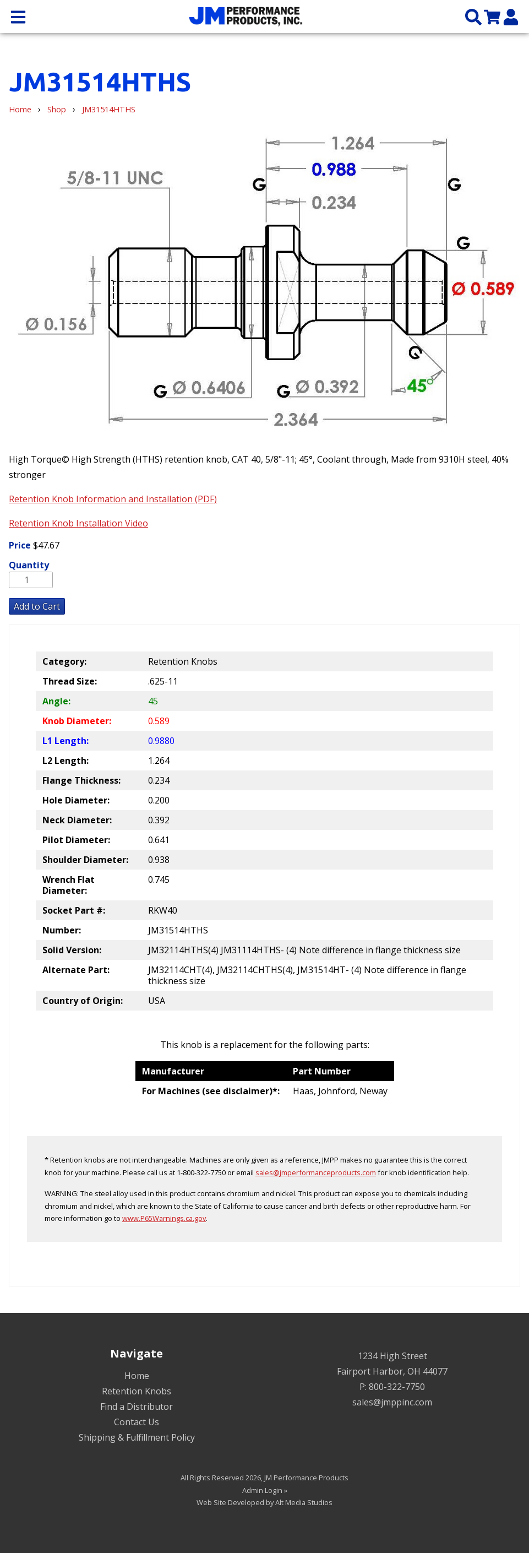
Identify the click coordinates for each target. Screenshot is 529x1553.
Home (20, 109)
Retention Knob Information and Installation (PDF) (113, 499)
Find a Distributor (136, 1406)
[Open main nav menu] (18, 16)
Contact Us (136, 1422)
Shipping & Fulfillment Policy (137, 1437)
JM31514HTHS (108, 109)
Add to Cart (37, 606)
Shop (56, 109)
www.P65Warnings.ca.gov (164, 1218)
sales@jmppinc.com (392, 1402)
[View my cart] (492, 16)
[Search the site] (473, 16)
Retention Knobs (136, 1391)
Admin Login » (264, 1490)
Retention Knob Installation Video (78, 523)
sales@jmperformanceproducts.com (315, 1172)
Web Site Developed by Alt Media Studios (264, 1502)
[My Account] (510, 16)
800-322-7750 (397, 1387)
